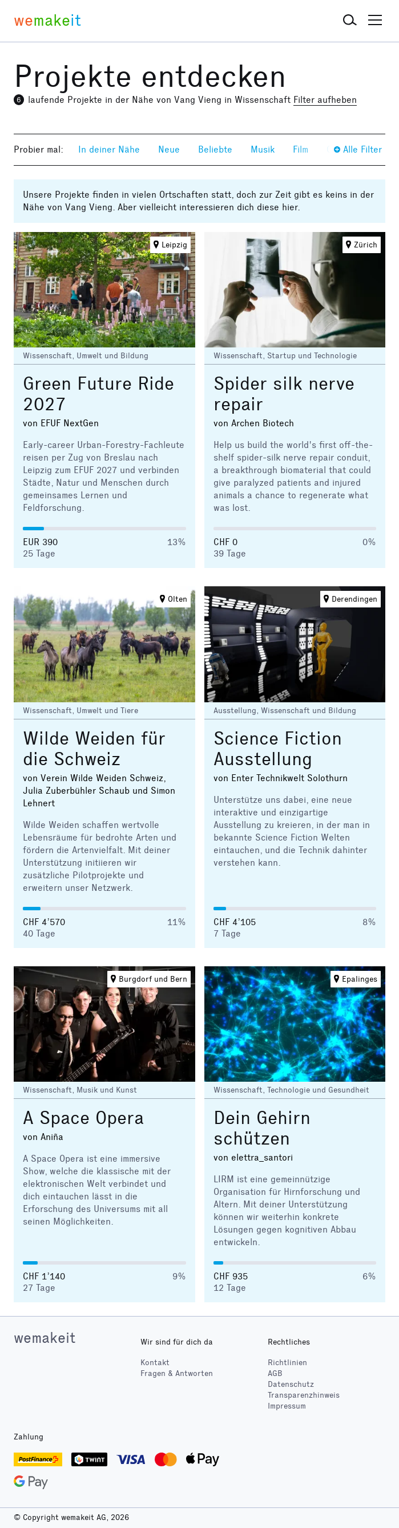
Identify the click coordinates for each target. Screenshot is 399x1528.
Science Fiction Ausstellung (277, 748)
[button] (350, 20)
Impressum (287, 1406)
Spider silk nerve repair (283, 394)
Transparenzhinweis (304, 1395)
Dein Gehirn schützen (262, 1128)
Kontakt (155, 1362)
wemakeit (44, 1338)
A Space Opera (83, 1118)
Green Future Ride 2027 (98, 394)
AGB (275, 1373)
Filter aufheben (325, 99)
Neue (169, 149)
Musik (263, 149)
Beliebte (215, 149)
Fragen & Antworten (176, 1373)
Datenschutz (291, 1384)
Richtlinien (287, 1362)
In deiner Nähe (109, 149)
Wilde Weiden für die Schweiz (94, 748)
